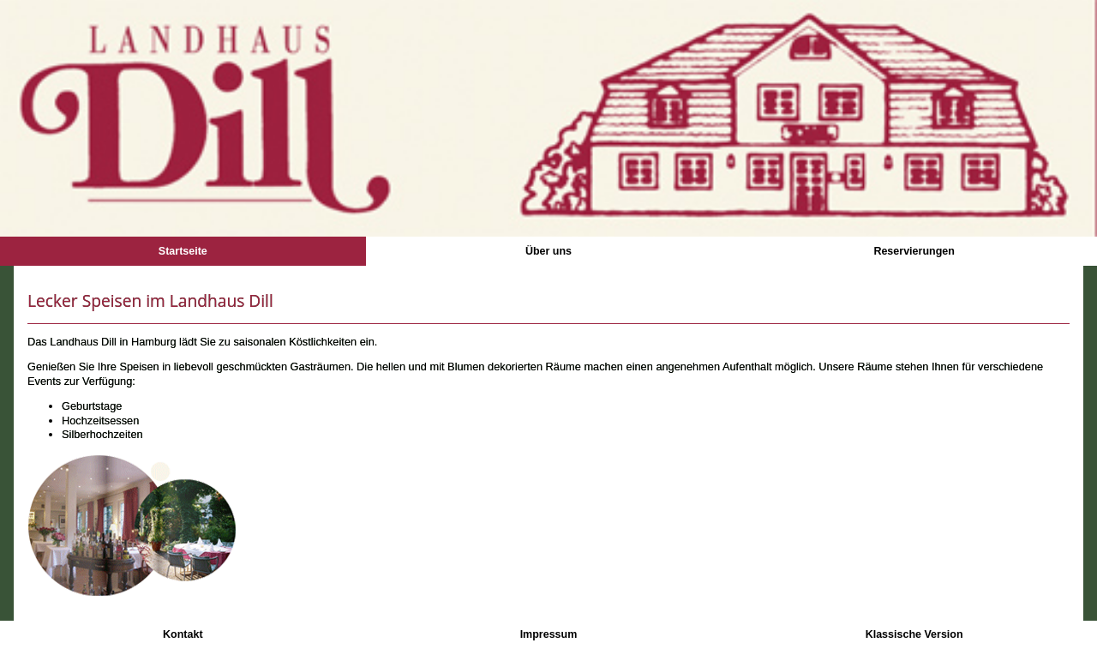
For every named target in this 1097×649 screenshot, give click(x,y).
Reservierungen (913, 251)
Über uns (548, 251)
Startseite (183, 251)
